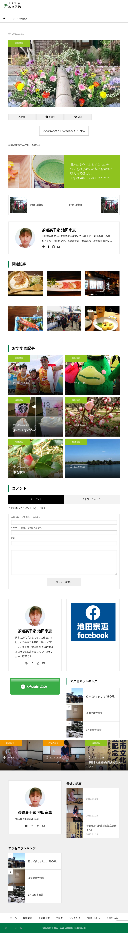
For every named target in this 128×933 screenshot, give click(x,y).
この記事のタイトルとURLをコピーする (64, 131)
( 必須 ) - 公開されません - (27, 528)
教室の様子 (11, 743)
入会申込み (112, 918)
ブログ (59, 918)
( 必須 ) (25, 517)
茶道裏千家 (44, 918)
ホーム (13, 918)
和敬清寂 (19, 43)
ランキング (74, 918)
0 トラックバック (92, 499)
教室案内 (27, 918)
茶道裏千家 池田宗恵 (35, 631)
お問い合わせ (93, 918)
